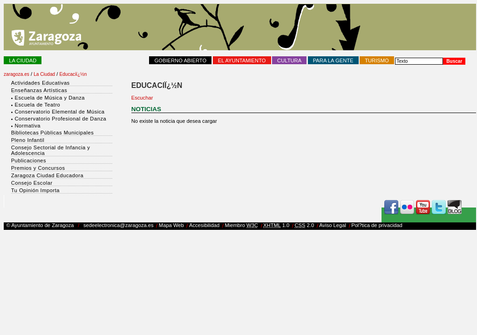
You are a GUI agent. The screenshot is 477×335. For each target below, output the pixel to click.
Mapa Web (171, 225)
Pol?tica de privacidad (376, 225)
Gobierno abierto (181, 60)
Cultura (289, 60)
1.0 (276, 225)
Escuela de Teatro (37, 104)
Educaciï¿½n (73, 74)
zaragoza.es (16, 74)
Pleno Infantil (28, 140)
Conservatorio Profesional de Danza (60, 118)
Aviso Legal (332, 225)
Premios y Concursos (38, 168)
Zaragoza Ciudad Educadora (47, 175)
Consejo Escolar (32, 183)
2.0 (304, 225)
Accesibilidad (204, 225)
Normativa (27, 125)
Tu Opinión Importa (35, 190)
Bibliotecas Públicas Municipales (52, 132)
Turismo (377, 60)
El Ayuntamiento (242, 60)
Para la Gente (333, 60)
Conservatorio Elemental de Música (59, 111)
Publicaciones (29, 160)
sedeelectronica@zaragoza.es (118, 225)
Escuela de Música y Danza (49, 97)
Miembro (241, 225)
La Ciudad (22, 60)
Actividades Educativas (40, 83)
